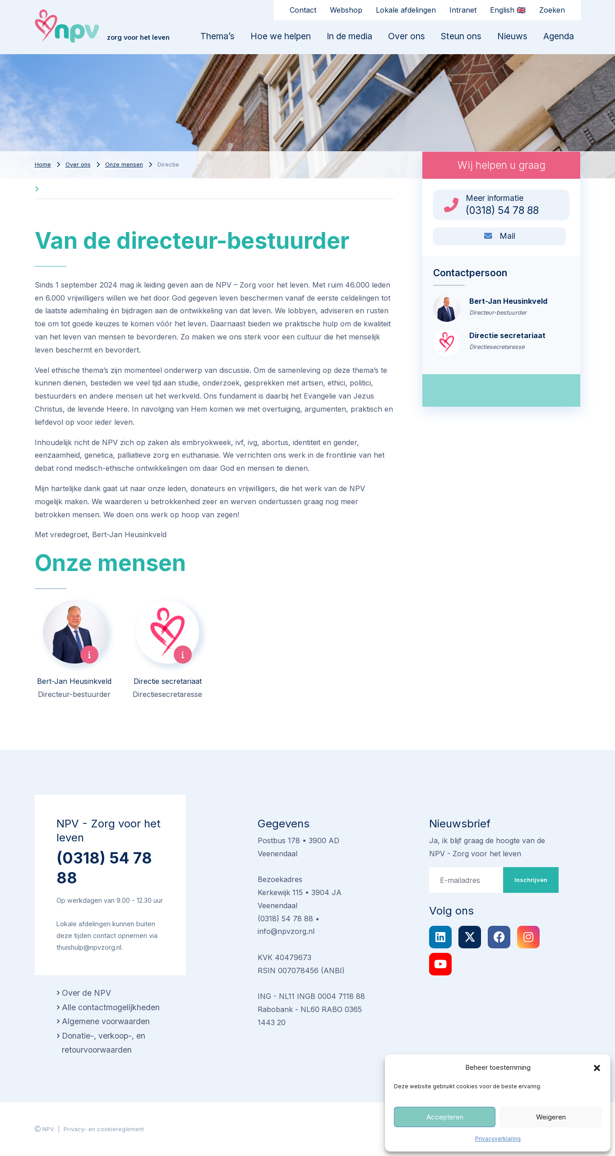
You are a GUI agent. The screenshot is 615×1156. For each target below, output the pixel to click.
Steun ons (461, 36)
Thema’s (217, 36)
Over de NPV (86, 993)
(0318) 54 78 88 (104, 868)
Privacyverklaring (498, 1138)
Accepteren (444, 1117)
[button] (596, 1067)
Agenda (558, 36)
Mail (499, 236)
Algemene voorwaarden (106, 1021)
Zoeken (552, 9)
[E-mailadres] (466, 879)
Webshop (346, 9)
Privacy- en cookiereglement (104, 1129)
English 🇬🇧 (508, 9)
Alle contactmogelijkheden (111, 1007)
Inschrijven (530, 879)
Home (43, 164)
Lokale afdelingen (406, 9)
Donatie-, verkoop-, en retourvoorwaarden (103, 1043)
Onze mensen (124, 164)
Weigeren (551, 1117)
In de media (349, 36)
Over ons (406, 36)
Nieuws (512, 36)
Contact (303, 9)
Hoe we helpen (280, 36)
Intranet (462, 9)
